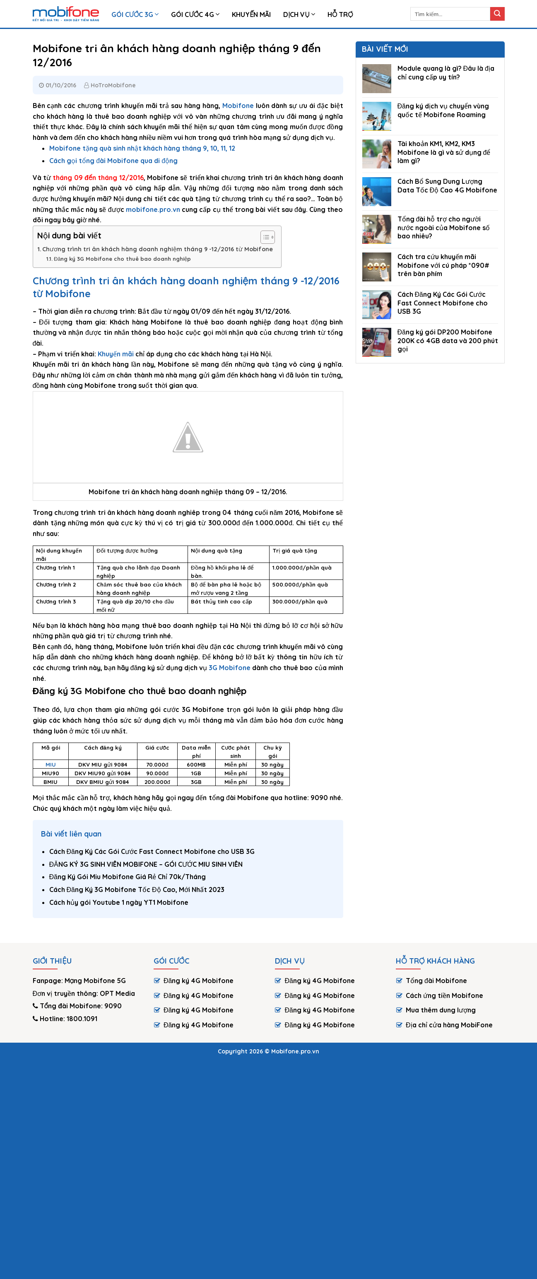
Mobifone (238, 105)
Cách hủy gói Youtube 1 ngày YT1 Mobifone (118, 902)
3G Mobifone (229, 668)
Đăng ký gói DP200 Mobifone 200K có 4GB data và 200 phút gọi (447, 340)
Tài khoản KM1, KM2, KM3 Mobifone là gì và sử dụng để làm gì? (444, 152)
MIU (51, 764)
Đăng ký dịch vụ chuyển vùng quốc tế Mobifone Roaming (443, 110)
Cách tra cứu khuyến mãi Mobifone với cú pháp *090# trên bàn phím (443, 265)
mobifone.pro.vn (153, 209)
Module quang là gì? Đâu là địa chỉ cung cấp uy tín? (445, 72)
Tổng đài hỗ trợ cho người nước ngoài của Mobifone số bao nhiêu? (443, 227)
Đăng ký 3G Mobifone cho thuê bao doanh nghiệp (122, 258)
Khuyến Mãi (251, 14)
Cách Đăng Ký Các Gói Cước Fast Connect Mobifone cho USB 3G (152, 851)
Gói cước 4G (195, 14)
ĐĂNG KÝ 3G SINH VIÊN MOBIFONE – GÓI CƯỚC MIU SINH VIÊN (146, 864)
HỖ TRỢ (340, 14)
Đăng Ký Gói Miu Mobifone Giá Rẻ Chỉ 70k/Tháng (127, 877)
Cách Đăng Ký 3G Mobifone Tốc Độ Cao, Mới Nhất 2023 (136, 889)
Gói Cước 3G (135, 14)
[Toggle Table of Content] (263, 237)
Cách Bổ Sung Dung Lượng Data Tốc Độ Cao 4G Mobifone (447, 185)
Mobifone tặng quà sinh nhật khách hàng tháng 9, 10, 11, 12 (142, 148)
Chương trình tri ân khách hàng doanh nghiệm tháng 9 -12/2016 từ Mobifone (157, 249)
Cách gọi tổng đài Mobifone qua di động (113, 160)
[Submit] (497, 14)
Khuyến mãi (116, 354)
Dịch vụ (299, 14)
